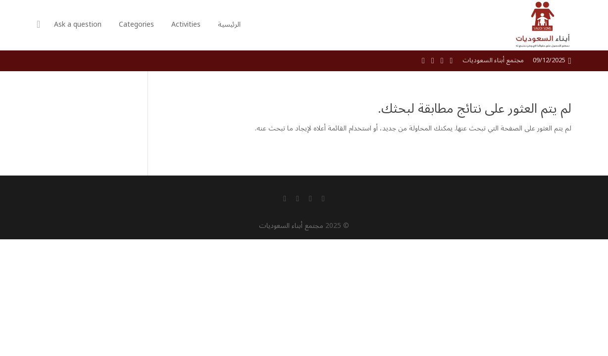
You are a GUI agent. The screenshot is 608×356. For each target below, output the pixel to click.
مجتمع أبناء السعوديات (291, 226)
